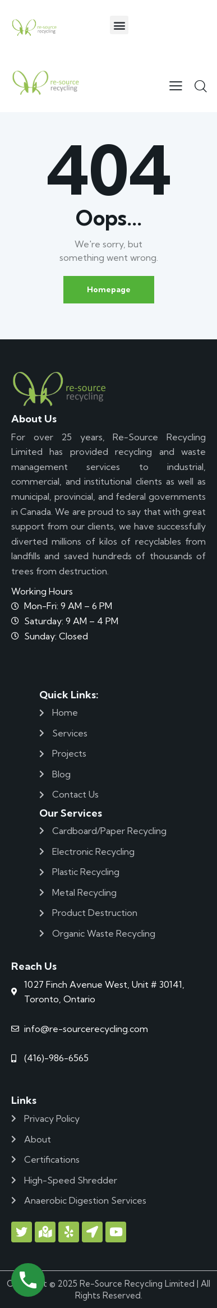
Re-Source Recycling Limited (137, 1283)
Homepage (109, 289)
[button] (119, 25)
